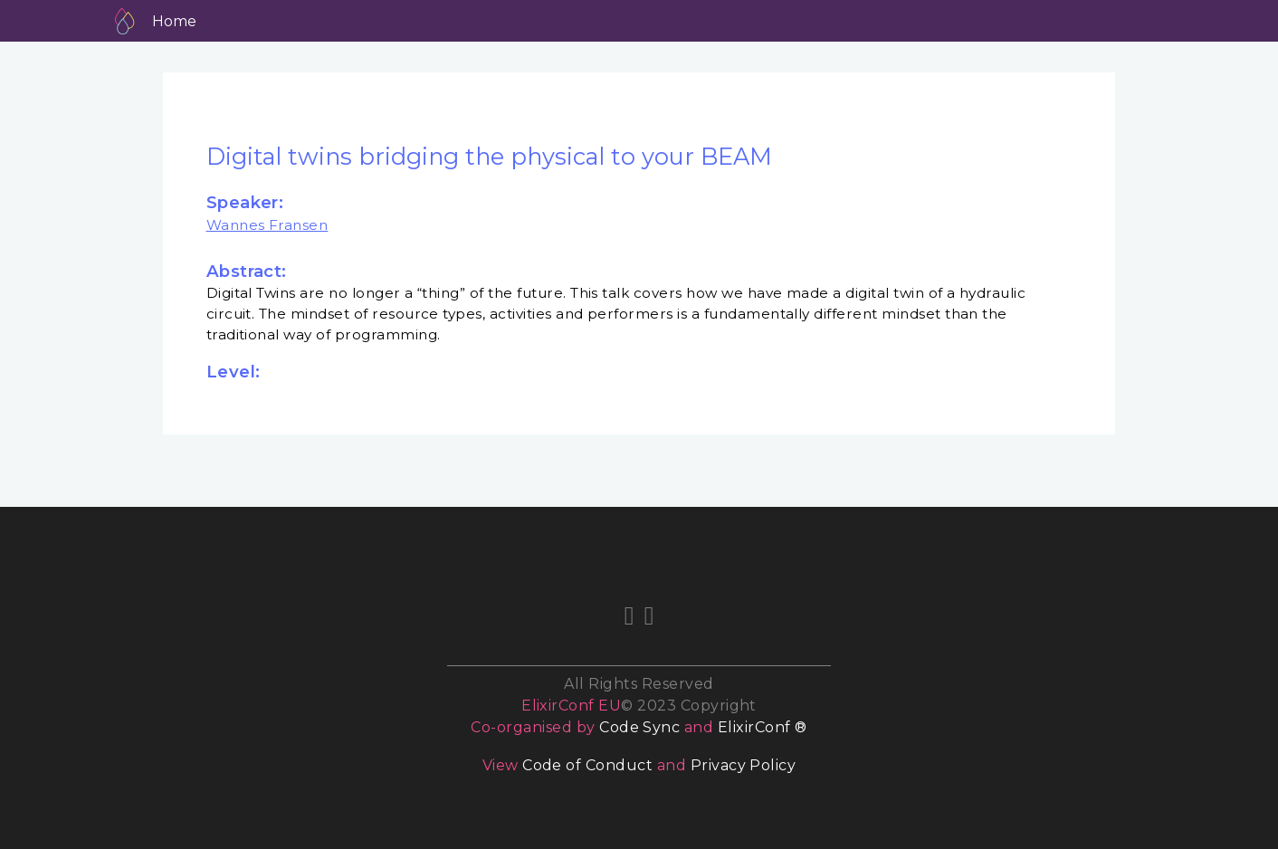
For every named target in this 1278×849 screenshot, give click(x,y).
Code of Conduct (587, 765)
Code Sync (639, 727)
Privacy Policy (743, 765)
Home (174, 21)
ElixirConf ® (762, 727)
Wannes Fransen (267, 225)
